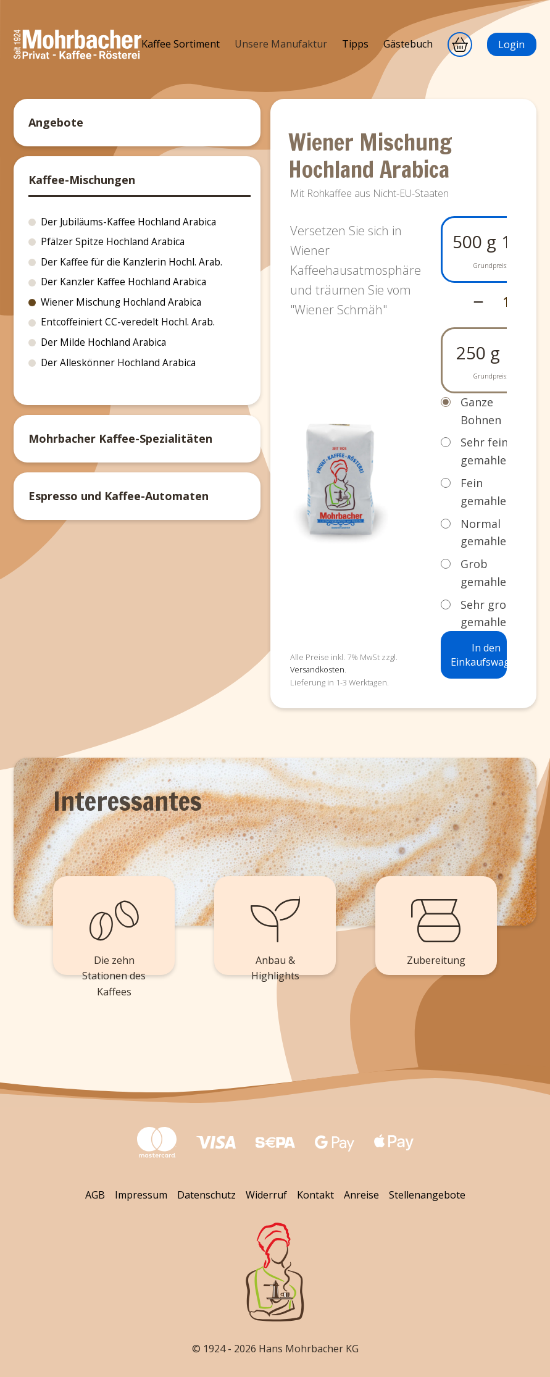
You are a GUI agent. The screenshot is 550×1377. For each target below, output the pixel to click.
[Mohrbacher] (77, 55)
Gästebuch (408, 44)
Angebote (55, 122)
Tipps (355, 44)
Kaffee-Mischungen (81, 179)
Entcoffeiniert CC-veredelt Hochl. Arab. (128, 322)
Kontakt (315, 1195)
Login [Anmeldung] (511, 44)
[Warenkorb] (460, 44)
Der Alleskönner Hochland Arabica (118, 362)
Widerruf (266, 1195)
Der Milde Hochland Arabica (103, 342)
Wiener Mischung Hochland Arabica (121, 302)
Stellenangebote (427, 1195)
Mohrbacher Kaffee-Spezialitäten (120, 438)
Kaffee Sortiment (180, 44)
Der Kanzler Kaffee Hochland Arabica (123, 281)
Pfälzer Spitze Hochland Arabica (113, 241)
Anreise (361, 1195)
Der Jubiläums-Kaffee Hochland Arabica (128, 222)
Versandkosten (317, 669)
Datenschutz (206, 1195)
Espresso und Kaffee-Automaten (118, 495)
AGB (95, 1195)
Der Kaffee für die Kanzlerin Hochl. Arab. (131, 262)
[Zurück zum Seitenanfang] (274, 1272)
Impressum (141, 1195)
